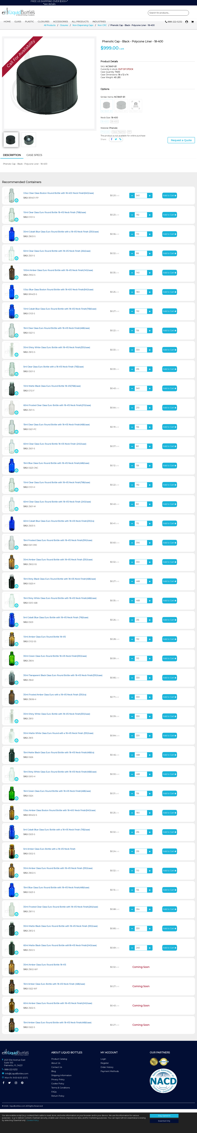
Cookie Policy (57, 1087)
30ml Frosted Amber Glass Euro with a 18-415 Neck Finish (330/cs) (54, 698)
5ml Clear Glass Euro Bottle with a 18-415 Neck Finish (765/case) (53, 370)
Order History (107, 1071)
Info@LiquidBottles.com (16, 1077)
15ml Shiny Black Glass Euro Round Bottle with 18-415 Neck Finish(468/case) (59, 582)
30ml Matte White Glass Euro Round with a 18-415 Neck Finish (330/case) (58, 736)
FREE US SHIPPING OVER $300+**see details (49, 2)
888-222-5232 (173, 22)
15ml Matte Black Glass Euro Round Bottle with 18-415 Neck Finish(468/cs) (58, 756)
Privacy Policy (58, 1083)
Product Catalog (59, 1062)
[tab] (11, 159)
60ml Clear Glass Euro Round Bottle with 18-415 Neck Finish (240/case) (57, 505)
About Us (55, 1066)
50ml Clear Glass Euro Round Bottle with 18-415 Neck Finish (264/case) (56, 254)
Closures (43, 21)
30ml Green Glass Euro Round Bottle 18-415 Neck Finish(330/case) (55, 659)
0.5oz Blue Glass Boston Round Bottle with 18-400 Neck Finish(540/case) (58, 293)
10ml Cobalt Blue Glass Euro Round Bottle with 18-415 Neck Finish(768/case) (59, 312)
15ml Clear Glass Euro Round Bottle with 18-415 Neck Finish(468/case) (56, 331)
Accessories (60, 21)
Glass (18, 21)
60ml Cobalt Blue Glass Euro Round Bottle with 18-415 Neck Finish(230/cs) (58, 524)
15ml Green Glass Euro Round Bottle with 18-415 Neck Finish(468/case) (57, 794)
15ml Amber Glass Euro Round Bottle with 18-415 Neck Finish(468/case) (57, 1026)
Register (105, 1066)
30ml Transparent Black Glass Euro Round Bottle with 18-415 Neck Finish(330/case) (62, 679)
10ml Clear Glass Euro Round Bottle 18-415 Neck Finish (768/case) (54, 216)
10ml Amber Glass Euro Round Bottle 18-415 (44, 640)
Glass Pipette (118, 135)
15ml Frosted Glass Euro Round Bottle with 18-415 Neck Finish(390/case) (57, 544)
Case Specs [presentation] (34, 158)
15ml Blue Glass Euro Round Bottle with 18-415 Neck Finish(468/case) (56, 466)
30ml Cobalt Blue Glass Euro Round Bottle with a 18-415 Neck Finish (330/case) (61, 235)
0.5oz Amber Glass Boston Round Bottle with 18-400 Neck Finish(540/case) (59, 814)
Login (103, 1062)
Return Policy (57, 1099)
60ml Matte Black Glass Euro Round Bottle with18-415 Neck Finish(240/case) (60, 949)
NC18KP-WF (121, 109)
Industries (99, 21)
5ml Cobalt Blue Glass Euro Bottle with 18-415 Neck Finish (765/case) (55, 621)
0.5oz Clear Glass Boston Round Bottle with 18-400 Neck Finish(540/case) (58, 196)
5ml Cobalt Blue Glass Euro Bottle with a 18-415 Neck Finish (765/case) (56, 833)
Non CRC (102, 28)
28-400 (114, 125)
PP (129, 135)
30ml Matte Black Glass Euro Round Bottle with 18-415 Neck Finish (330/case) (60, 929)
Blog (53, 1075)
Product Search (168, 13)
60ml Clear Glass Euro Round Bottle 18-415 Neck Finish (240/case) (54, 447)
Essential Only (164, 1121)
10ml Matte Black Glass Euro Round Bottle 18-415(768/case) (52, 389)
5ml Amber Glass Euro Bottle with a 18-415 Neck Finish (49, 852)
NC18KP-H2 (135, 109)
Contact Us (56, 1071)
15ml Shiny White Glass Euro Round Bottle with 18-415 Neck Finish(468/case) (59, 601)
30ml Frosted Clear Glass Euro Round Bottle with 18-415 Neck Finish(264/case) (60, 910)
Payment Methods (110, 1075)
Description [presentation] (12, 158)
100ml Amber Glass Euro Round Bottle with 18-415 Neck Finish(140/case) (58, 274)
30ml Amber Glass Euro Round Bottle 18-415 (44, 968)
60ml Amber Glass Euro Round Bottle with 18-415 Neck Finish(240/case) (57, 1006)
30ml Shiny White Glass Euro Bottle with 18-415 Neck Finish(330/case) (56, 351)
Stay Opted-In (164, 1116)
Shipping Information (61, 1079)
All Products (80, 21)
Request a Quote (181, 143)
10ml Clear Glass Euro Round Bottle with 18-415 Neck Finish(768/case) (56, 486)
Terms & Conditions (60, 1091)
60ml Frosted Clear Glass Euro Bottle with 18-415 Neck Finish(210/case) (57, 409)
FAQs (54, 1095)
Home (7, 21)
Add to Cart (169, 199)
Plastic (29, 21)
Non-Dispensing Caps (83, 28)
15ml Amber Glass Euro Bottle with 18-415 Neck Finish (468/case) (54, 987)
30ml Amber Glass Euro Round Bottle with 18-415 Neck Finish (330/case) (57, 563)
